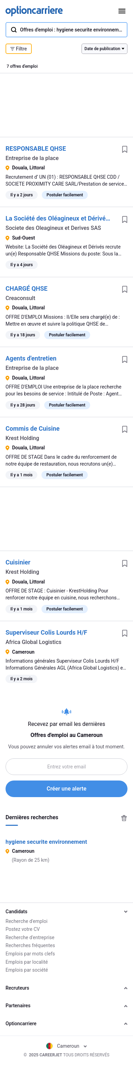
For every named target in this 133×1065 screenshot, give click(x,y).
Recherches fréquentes (30, 945)
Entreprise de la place (32, 158)
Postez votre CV (23, 929)
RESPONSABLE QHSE (36, 148)
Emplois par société (27, 970)
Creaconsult (20, 298)
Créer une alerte (66, 788)
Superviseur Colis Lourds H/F (46, 632)
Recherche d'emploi (26, 921)
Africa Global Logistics (33, 642)
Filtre (18, 49)
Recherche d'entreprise (30, 937)
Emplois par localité (27, 962)
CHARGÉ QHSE (26, 288)
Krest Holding (22, 438)
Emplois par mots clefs (30, 953)
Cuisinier (18, 562)
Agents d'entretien (31, 358)
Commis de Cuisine (32, 428)
